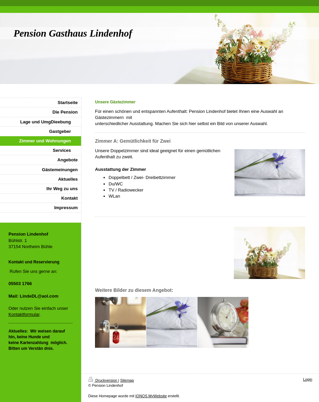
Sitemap (127, 380)
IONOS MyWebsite (151, 396)
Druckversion (103, 380)
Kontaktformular (23, 314)
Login (307, 379)
